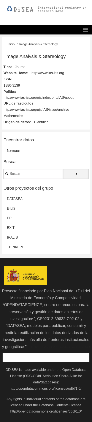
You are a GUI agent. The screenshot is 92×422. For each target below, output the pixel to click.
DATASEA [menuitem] (14, 199)
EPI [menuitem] (10, 218)
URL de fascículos (18, 103)
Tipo (7, 67)
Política (9, 92)
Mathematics (13, 116)
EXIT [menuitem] (11, 228)
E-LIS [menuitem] (11, 208)
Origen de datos (16, 122)
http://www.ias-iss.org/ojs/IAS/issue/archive (36, 109)
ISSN (7, 79)
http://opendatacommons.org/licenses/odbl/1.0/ (45, 388)
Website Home (15, 73)
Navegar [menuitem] (13, 150)
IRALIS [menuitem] (12, 237)
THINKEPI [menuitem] (15, 247)
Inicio (11, 44)
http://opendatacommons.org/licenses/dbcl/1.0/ (46, 411)
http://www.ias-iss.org (48, 73)
